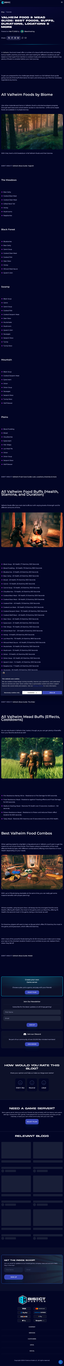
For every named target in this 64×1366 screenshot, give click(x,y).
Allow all (52, 692)
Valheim (6, 52)
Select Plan (32, 992)
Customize (32, 692)
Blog (2, 12)
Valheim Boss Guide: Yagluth (23, 166)
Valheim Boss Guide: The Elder (23, 702)
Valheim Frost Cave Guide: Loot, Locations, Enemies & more (34, 477)
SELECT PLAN (32, 1122)
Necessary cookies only (11, 692)
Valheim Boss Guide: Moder (22, 956)
